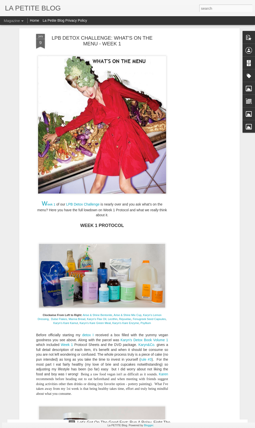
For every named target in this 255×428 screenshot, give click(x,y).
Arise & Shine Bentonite (97, 207)
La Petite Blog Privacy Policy (65, 20)
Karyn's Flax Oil (96, 211)
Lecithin (113, 211)
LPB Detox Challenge (82, 96)
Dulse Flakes (59, 211)
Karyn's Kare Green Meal (95, 215)
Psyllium (145, 215)
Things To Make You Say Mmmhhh (52, 377)
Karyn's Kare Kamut (65, 215)
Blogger (148, 425)
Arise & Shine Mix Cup (127, 207)
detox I (88, 227)
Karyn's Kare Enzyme (125, 215)
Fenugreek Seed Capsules (149, 211)
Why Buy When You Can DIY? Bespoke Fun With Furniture (73, 299)
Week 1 (66, 237)
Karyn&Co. (146, 237)
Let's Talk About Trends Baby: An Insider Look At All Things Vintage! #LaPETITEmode (97, 401)
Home (34, 20)
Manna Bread (77, 211)
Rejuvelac (125, 211)
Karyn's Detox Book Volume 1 (144, 232)
